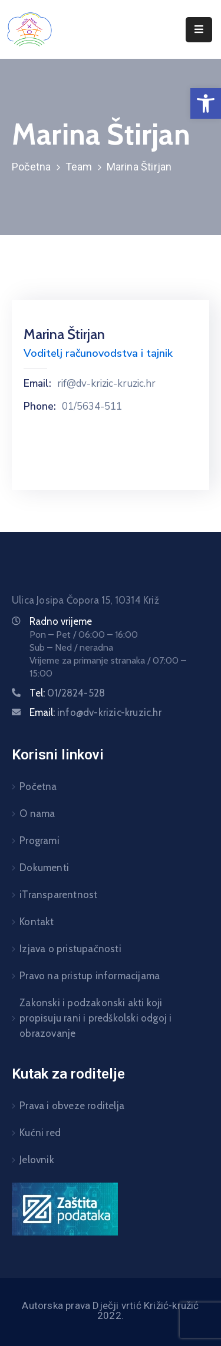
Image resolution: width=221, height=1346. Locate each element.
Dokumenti (44, 867)
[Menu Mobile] (199, 29)
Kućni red (40, 1133)
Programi (39, 840)
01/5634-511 (92, 407)
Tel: (67, 693)
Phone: (40, 407)
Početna (31, 166)
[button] (205, 103)
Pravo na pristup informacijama (89, 976)
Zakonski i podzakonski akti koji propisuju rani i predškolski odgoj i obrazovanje (95, 1018)
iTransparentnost (58, 894)
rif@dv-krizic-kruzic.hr (106, 384)
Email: (37, 384)
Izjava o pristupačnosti (70, 949)
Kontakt (36, 922)
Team (79, 166)
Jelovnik (36, 1160)
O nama (37, 813)
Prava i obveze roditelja (71, 1105)
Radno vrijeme (60, 621)
